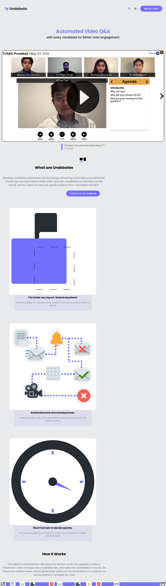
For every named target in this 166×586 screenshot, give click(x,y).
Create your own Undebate (83, 193)
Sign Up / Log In (151, 8)
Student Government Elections (84, 145)
